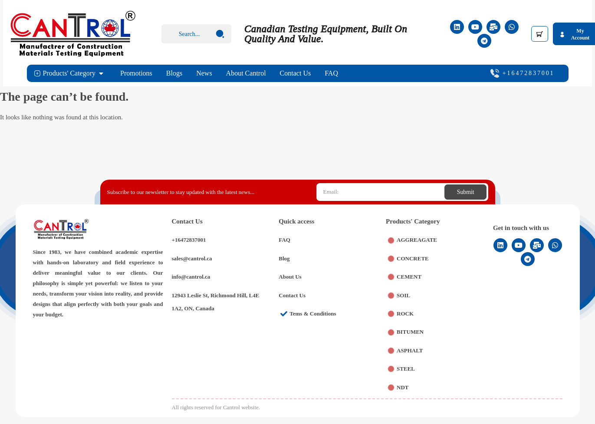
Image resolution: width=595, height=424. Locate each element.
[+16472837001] (495, 73)
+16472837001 (529, 73)
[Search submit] (220, 34)
